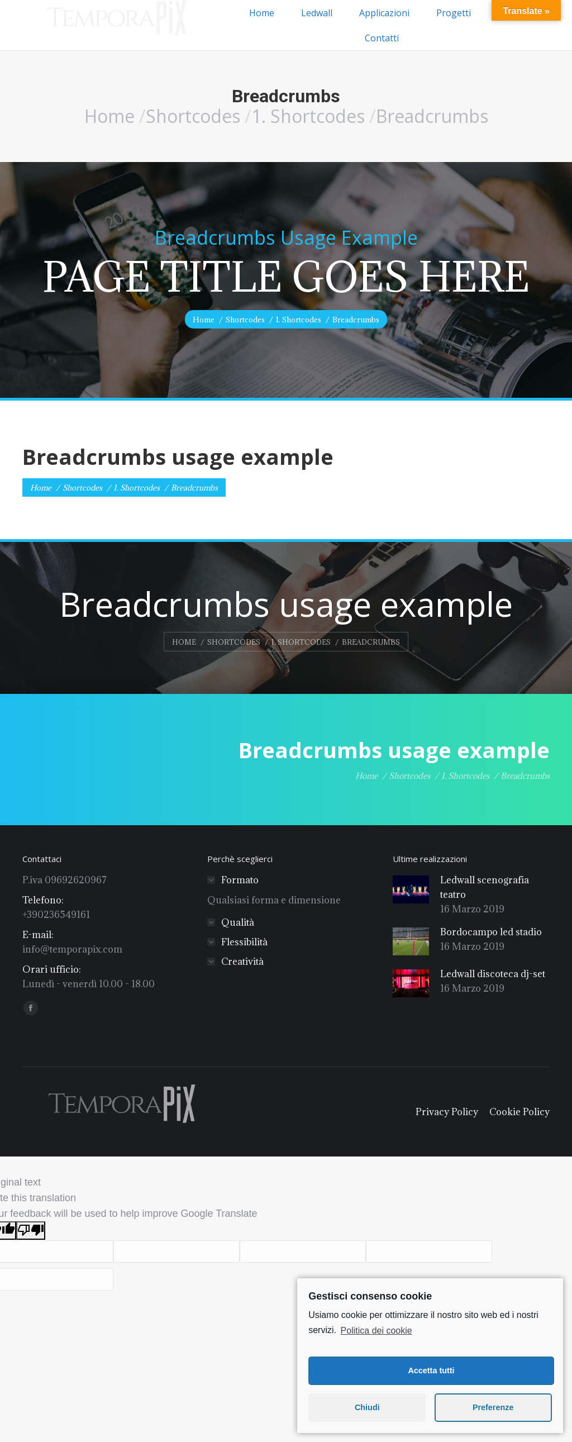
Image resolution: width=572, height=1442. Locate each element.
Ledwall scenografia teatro (484, 887)
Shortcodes (193, 116)
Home (109, 116)
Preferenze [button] (493, 1407)
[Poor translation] (30, 1230)
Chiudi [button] (367, 1407)
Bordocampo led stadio (491, 932)
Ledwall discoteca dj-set (492, 974)
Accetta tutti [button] (431, 1370)
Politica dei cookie (376, 1330)
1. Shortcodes (308, 116)
